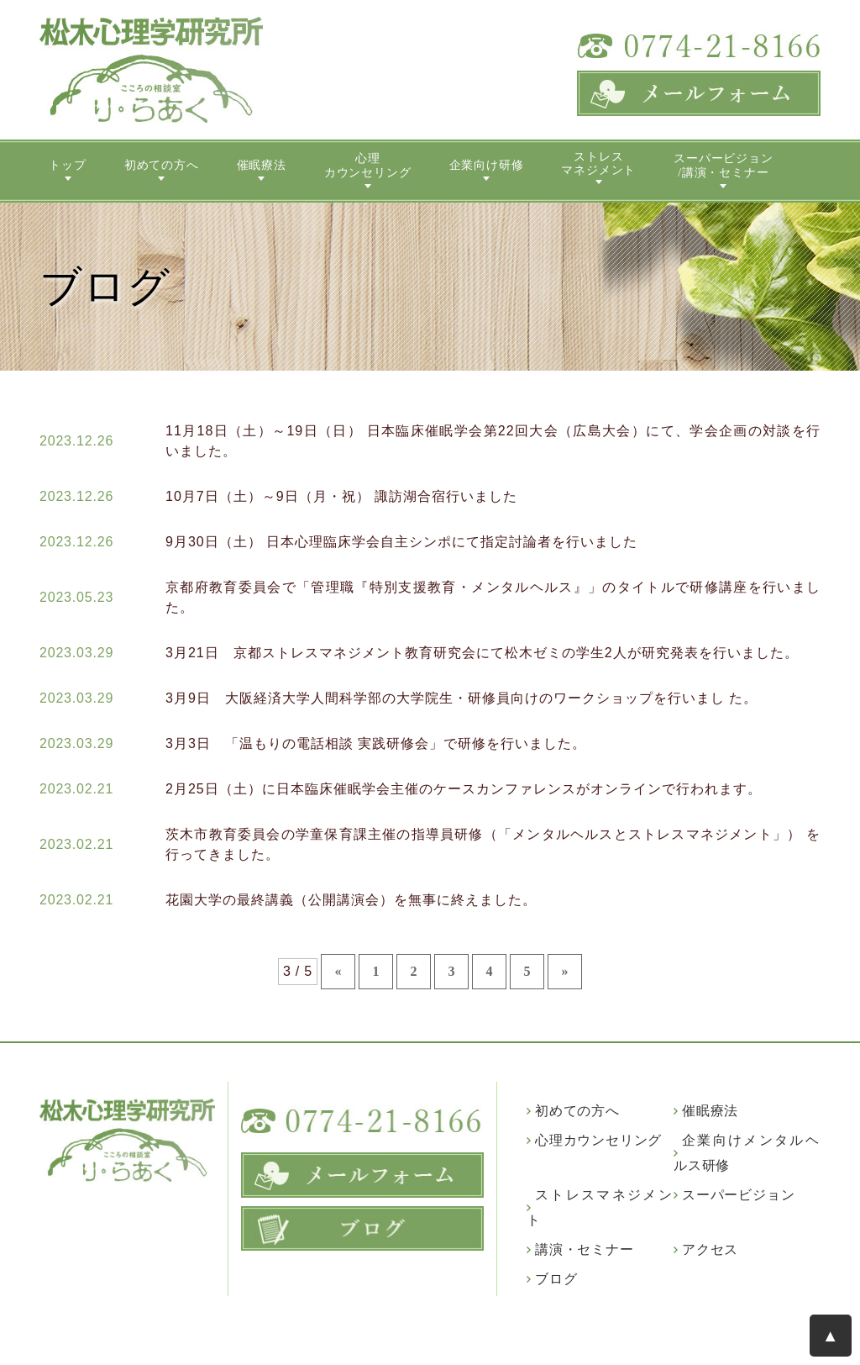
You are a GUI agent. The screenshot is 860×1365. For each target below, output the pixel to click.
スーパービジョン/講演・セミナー (723, 165)
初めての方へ (161, 165)
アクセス (710, 1249)
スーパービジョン (738, 1195)
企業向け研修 (486, 165)
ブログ (556, 1279)
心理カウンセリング (368, 165)
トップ (67, 165)
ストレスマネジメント (598, 163)
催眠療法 (261, 165)
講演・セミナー (584, 1249)
